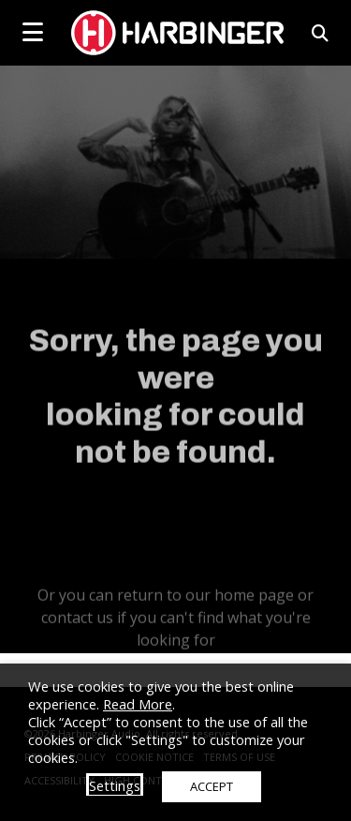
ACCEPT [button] (211, 786)
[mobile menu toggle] (32, 31)
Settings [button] (114, 785)
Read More (137, 703)
